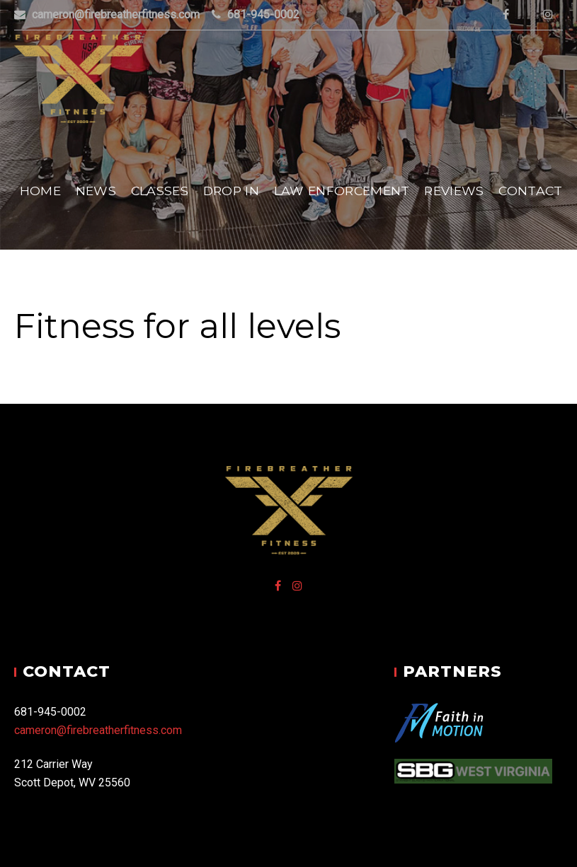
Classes (159, 190)
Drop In (231, 190)
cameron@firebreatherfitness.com (98, 730)
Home (40, 190)
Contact (530, 190)
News (96, 190)
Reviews (454, 190)
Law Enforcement (342, 190)
